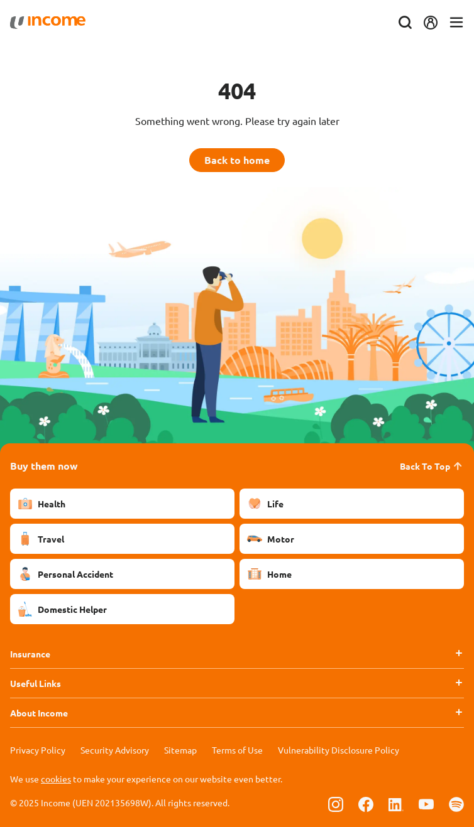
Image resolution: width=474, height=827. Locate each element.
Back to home (237, 159)
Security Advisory (114, 749)
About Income (39, 712)
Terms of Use (237, 749)
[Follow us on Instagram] (335, 804)
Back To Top (432, 466)
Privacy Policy (37, 749)
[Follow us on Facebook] (365, 804)
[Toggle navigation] (456, 23)
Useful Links (35, 683)
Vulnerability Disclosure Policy (338, 749)
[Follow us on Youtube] (426, 804)
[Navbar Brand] (47, 22)
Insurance (30, 653)
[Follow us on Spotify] (456, 804)
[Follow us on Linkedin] (396, 804)
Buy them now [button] (44, 465)
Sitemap (180, 749)
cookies (56, 778)
